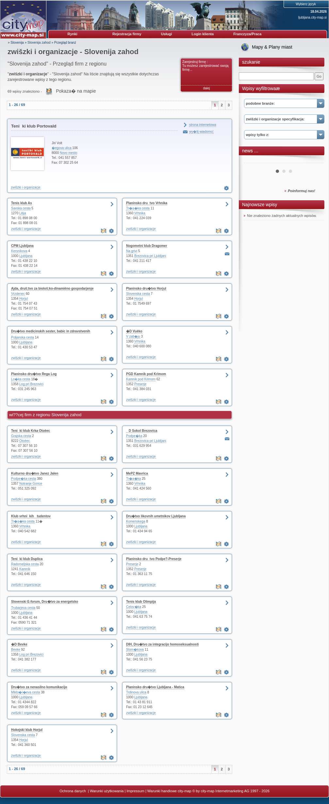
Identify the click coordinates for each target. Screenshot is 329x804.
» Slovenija (16, 42)
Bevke (15, 649)
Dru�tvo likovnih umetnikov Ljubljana (156, 516)
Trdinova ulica (136, 692)
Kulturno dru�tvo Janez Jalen (34, 473)
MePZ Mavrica (137, 473)
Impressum (135, 791)
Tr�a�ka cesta (138, 208)
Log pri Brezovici (31, 384)
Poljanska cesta (22, 337)
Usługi (166, 34)
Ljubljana (25, 256)
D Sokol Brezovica (141, 430)
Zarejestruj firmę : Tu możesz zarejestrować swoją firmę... (205, 65)
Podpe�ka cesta (23, 478)
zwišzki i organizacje (26, 187)
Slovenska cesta (138, 294)
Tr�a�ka (133, 478)
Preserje (140, 384)
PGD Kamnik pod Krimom (146, 374)
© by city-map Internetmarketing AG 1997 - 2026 (231, 791)
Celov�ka (133, 607)
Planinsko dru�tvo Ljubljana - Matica (155, 687)
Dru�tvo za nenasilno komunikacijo (39, 687)
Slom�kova (135, 649)
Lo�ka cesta (20, 379)
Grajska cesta (21, 436)
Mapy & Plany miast (272, 47)
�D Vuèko (134, 331)
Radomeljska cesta (25, 564)
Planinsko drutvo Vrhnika (146, 203)
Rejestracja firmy (126, 34)
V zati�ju (133, 336)
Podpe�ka (134, 436)
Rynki (72, 34)
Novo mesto (68, 153)
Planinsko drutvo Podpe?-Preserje (153, 559)
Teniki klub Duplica (26, 559)
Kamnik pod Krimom (141, 379)
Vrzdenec (18, 294)
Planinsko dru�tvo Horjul (146, 288)
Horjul (23, 298)
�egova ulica (62, 148)
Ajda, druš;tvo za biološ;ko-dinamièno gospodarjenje (52, 288)
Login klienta (202, 34)
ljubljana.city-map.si (312, 17)
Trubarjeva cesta (23, 608)
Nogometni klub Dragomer (146, 246)
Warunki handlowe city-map (169, 791)
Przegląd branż (65, 42)
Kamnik (24, 569)
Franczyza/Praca (247, 34)
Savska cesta (20, 208)
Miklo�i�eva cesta (25, 692)
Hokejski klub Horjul (26, 730)
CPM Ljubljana (22, 246)
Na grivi (131, 251)
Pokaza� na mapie (76, 91)
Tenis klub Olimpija (141, 601)
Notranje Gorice (30, 483)
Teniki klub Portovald (34, 126)
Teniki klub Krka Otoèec (30, 430)
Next (315, 160)
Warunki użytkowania (107, 791)
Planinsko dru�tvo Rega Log (34, 374)
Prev (252, 160)
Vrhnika (139, 213)
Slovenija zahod (39, 42)
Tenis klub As (21, 203)
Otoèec (24, 441)
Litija (22, 213)
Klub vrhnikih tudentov (31, 516)
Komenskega (135, 521)
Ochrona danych (73, 791)
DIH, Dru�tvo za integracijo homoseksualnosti (162, 644)
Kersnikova (19, 251)
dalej (206, 88)
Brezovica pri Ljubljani (150, 256)
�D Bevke (19, 644)
